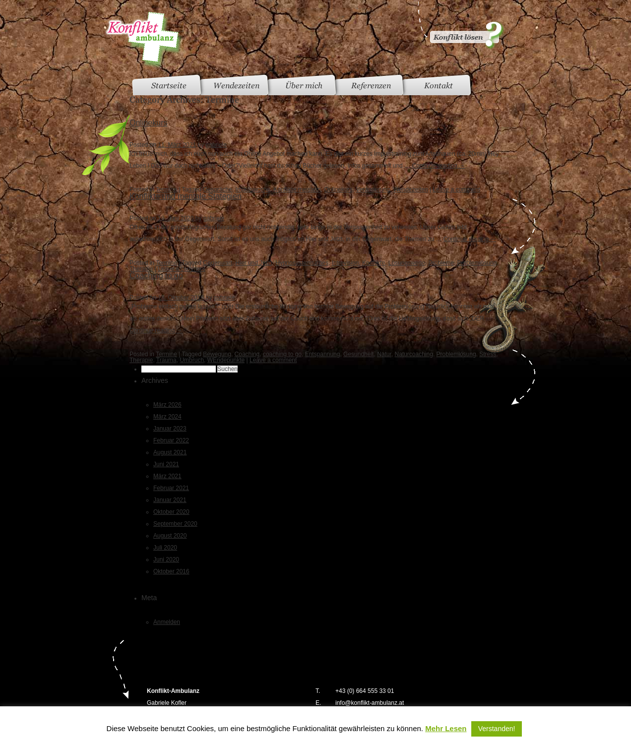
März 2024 (167, 416)
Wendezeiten (236, 85)
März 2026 (167, 404)
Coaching (247, 354)
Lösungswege (406, 262)
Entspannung (322, 354)
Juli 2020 (165, 547)
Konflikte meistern (296, 189)
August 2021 (170, 452)
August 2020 (170, 535)
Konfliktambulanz (143, 40)
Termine (166, 189)
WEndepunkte (226, 360)
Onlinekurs (148, 123)
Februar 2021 (171, 488)
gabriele (216, 144)
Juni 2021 (166, 464)
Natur (384, 354)
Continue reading (438, 165)
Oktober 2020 (171, 511)
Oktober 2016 (171, 571)
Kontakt (438, 85)
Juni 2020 (166, 559)
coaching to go (282, 354)
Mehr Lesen (445, 728)
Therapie (141, 268)
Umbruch (192, 360)
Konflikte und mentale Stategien (185, 196)
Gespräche (217, 189)
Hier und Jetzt (254, 262)
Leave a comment (456, 189)
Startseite (169, 85)
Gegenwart (217, 262)
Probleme (440, 262)
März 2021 (167, 476)
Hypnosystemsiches (301, 262)
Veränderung (373, 189)
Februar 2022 (171, 440)
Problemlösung (477, 262)
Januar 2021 (170, 500)
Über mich (303, 85)
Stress (487, 354)
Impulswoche (253, 189)
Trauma (166, 360)
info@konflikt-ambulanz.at (369, 702)
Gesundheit (358, 354)
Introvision (345, 262)
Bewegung (217, 354)
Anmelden (166, 622)
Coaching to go (156, 275)
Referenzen (371, 85)
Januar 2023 (170, 428)
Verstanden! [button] (496, 729)
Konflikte (373, 262)
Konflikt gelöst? (460, 25)
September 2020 (175, 523)
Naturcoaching (414, 354)
